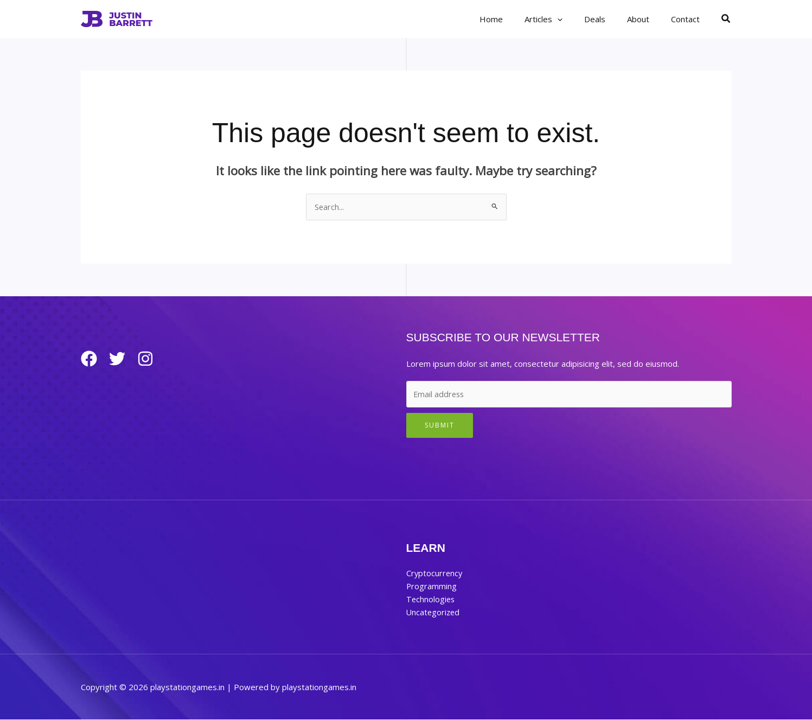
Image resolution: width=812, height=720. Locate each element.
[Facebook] (89, 359)
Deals (608, 19)
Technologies (431, 599)
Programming (431, 586)
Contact (688, 19)
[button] (576, 19)
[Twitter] (121, 359)
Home (515, 19)
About (646, 19)
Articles (562, 19)
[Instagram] (154, 359)
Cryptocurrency (435, 573)
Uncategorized (434, 612)
